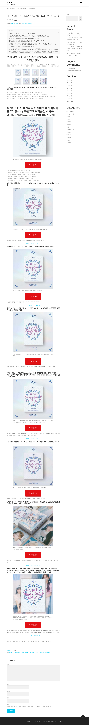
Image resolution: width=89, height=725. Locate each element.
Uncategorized (70, 111)
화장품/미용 (69, 142)
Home (8, 8)
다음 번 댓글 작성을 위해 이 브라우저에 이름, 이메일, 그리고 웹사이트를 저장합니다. (29, 706)
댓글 (8, 664)
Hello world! (71, 68)
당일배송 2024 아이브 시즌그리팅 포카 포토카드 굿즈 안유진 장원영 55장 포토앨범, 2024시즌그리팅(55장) (34, 49)
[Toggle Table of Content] (56, 31)
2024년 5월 (69, 88)
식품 (67, 127)
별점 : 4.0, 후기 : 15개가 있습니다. (33, 438)
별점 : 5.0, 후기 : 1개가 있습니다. (33, 305)
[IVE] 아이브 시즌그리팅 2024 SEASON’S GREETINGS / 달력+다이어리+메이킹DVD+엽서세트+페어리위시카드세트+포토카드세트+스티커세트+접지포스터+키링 (34, 45)
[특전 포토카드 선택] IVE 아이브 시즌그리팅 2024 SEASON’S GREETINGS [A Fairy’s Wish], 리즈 (32, 43)
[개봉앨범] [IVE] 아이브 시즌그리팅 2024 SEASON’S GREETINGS (25, 41)
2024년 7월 (69, 83)
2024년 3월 (69, 93)
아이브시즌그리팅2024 (44, 652)
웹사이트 (9, 698)
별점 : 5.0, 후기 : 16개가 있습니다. (33, 243)
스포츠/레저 (69, 124)
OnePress (45, 721)
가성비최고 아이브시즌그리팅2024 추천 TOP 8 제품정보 (22, 33)
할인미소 (10, 2)
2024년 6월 (69, 85)
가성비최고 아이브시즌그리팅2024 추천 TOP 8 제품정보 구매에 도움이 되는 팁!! (28, 35)
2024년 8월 (69, 80)
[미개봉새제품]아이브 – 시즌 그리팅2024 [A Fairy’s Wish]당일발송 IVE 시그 (27, 40)
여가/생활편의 (70, 129)
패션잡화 (68, 137)
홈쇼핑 (68, 140)
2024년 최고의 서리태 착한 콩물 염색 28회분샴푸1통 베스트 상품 (74, 48)
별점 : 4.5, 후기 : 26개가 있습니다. (33, 565)
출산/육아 (68, 132)
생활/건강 (9, 650)
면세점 (68, 119)
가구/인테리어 (70, 114)
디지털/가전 (69, 116)
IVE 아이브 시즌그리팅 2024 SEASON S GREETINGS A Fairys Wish (25, 38)
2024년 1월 (69, 98)
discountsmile (27, 23)
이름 (8, 684)
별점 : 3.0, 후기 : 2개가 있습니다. (33, 370)
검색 (67, 14)
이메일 (9, 691)
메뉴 (81, 3)
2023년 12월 (69, 101)
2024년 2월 (69, 96)
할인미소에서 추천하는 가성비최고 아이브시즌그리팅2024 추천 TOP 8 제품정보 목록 (29, 37)
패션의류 (68, 135)
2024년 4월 (69, 90)
